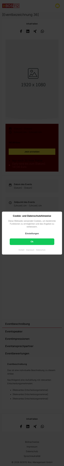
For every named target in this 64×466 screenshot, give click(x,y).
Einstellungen (32, 233)
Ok (32, 241)
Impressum (30, 250)
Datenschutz (41, 250)
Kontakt (21, 250)
